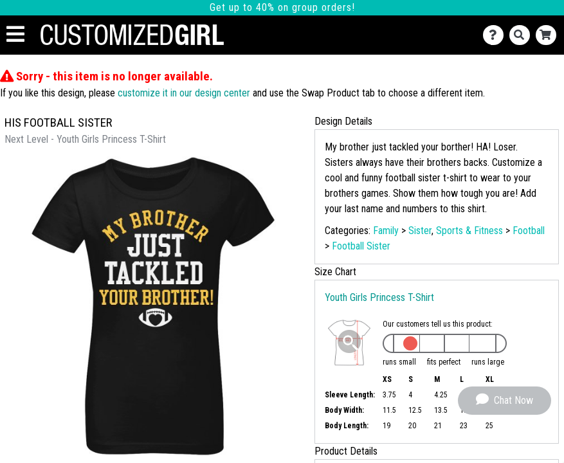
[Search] (522, 35)
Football (529, 230)
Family (386, 230)
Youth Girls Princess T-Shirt (379, 297)
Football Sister (361, 246)
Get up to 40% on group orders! (282, 7)
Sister (420, 230)
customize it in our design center (184, 93)
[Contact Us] (496, 35)
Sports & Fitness (469, 230)
